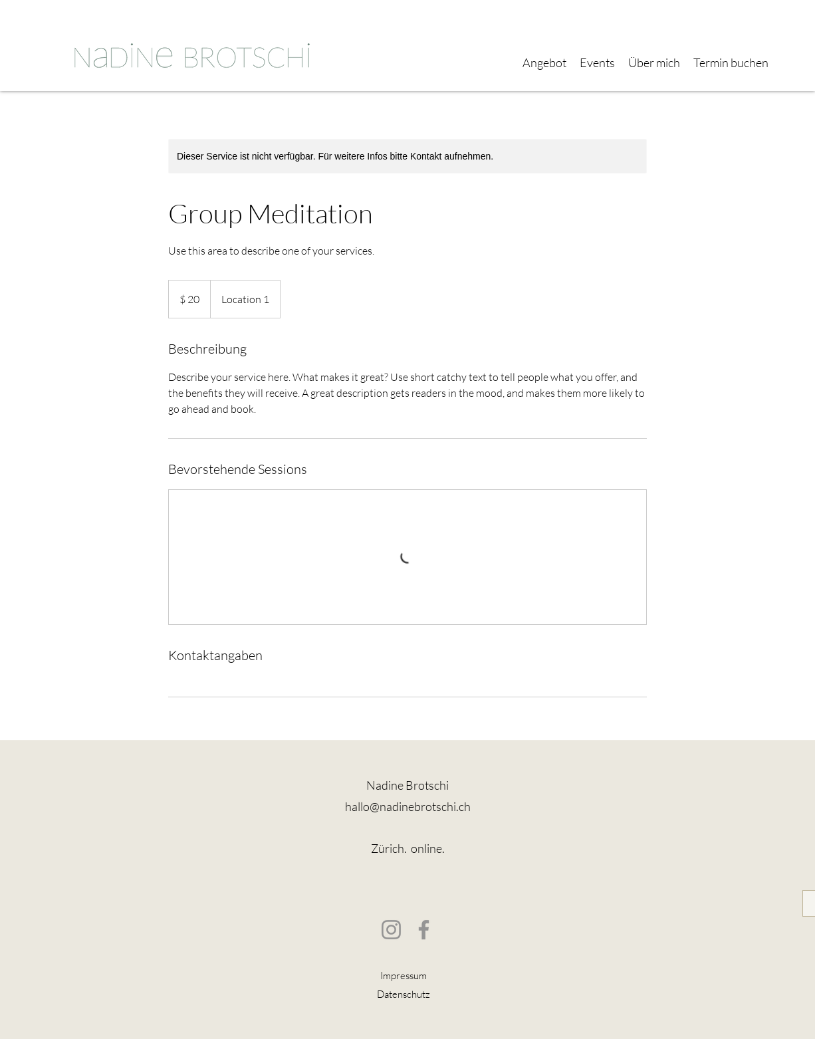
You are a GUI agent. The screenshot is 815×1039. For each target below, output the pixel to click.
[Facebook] (424, 930)
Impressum (403, 975)
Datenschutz (403, 994)
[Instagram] (391, 930)
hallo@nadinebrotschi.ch (408, 806)
